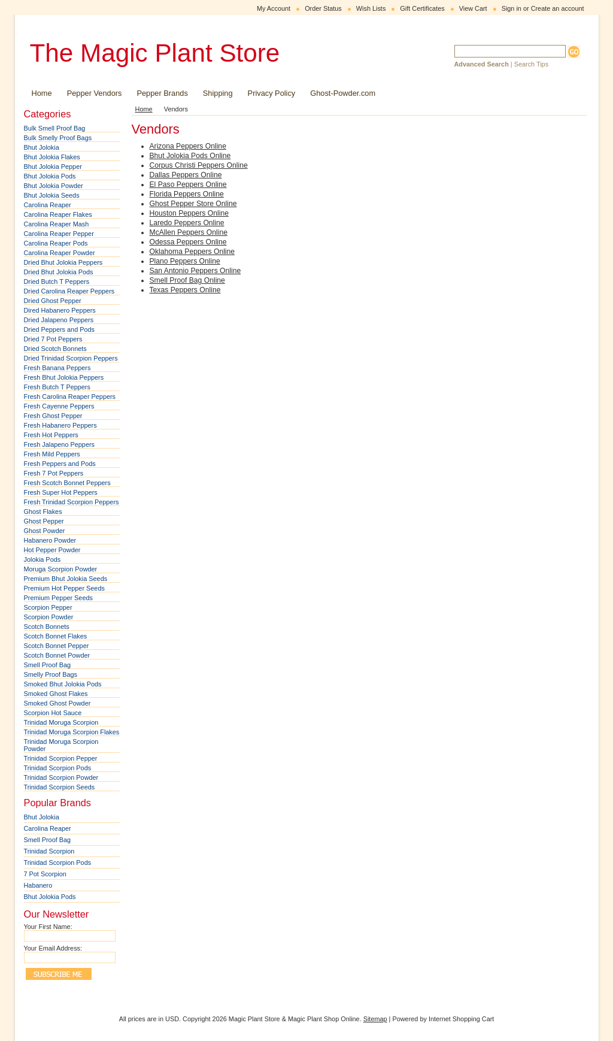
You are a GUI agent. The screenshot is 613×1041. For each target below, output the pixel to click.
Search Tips (531, 64)
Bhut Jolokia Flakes (52, 157)
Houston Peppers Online (189, 213)
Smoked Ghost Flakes (56, 693)
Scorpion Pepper (48, 607)
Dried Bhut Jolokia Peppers (63, 262)
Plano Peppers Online (185, 261)
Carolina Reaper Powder (59, 252)
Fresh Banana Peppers (57, 367)
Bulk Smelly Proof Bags (58, 137)
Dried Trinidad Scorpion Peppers (71, 358)
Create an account (557, 8)
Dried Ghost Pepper (52, 300)
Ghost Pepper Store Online (193, 203)
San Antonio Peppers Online (195, 271)
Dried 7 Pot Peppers (53, 339)
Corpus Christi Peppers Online (199, 165)
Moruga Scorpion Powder (61, 569)
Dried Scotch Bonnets (55, 348)
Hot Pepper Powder (52, 549)
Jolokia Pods (42, 559)
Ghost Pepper (44, 521)
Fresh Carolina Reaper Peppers (70, 396)
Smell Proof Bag (47, 664)
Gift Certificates (422, 8)
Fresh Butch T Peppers (57, 387)
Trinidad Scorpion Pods (58, 767)
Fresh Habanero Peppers (60, 425)
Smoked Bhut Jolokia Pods (63, 684)
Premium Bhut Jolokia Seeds (66, 578)
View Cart (473, 8)
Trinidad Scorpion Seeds (59, 787)
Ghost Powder (44, 530)
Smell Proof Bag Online (187, 280)
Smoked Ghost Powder (57, 703)
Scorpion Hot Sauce (53, 712)
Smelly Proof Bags (50, 674)
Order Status (323, 8)
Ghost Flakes (43, 511)
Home (144, 109)
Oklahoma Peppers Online (192, 251)
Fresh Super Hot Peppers (61, 492)
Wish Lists (371, 8)
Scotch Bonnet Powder (57, 655)
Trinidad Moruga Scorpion (61, 722)
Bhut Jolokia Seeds (52, 195)
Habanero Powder (50, 540)
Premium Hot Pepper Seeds (64, 588)
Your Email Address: (53, 948)
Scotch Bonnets (46, 626)
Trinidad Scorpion (49, 851)
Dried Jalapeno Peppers (59, 319)
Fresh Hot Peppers (51, 434)
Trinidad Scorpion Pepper (61, 758)
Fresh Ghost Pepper (53, 415)
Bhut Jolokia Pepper (53, 166)
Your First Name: (48, 926)
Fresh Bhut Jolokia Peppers (64, 377)
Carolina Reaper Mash (56, 224)
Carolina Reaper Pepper (59, 233)
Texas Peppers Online (185, 290)
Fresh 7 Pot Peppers (54, 473)
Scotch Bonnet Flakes (55, 636)
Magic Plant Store (155, 53)
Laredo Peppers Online (187, 223)
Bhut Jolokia (41, 147)
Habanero (38, 885)
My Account (273, 8)
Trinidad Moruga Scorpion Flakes (72, 732)
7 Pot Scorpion (45, 873)
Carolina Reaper (47, 204)
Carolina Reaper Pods (56, 243)
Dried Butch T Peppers (57, 281)
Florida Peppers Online (187, 194)
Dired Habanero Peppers (60, 310)
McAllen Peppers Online (188, 232)
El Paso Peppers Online (188, 184)
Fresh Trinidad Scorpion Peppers (71, 502)
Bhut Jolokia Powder (53, 185)
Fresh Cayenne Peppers (59, 406)
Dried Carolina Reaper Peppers (69, 291)
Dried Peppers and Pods (59, 329)
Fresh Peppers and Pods (60, 463)
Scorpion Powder (49, 617)
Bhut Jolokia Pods (50, 176)
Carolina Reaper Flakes (58, 214)
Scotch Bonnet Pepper (56, 645)
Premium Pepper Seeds (58, 597)
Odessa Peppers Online (188, 242)
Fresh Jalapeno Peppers (59, 444)
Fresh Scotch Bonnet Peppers (67, 482)
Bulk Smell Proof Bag (55, 128)
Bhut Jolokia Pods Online (190, 156)
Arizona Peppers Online (188, 146)
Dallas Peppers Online (186, 175)
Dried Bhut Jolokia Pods (58, 272)
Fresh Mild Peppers (52, 454)
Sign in (511, 8)
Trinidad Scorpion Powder (61, 777)
